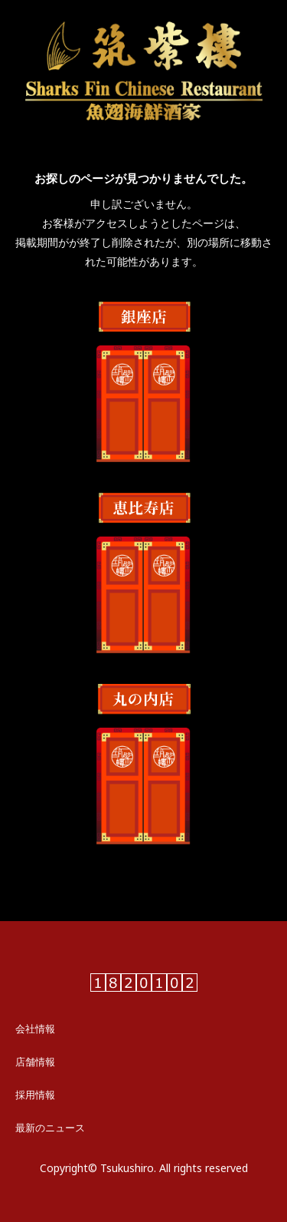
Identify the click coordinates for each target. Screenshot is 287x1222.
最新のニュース (50, 1127)
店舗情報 (35, 1061)
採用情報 (35, 1094)
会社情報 (35, 1028)
